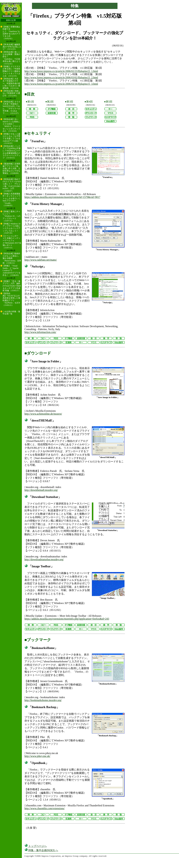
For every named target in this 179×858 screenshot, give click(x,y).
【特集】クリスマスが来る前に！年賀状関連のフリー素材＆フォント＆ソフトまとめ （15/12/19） (11, 71)
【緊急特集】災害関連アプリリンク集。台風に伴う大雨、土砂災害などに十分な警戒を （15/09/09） (11, 168)
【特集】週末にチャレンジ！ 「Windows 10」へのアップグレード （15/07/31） (11, 216)
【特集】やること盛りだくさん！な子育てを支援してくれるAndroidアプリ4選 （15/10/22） (11, 139)
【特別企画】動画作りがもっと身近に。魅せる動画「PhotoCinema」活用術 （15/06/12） (12, 258)
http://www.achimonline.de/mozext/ (43, 413)
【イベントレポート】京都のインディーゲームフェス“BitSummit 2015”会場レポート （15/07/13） (12, 242)
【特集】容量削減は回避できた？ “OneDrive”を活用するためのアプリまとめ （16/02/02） (11, 33)
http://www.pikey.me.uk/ (37, 756)
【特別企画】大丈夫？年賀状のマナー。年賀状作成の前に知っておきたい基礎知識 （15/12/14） (11, 83)
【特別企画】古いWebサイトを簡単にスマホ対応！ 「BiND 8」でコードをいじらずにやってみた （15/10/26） (12, 125)
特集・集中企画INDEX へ (41, 850)
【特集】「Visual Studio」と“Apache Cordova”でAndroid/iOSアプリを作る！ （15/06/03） (12, 270)
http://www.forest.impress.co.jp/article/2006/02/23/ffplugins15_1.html (61, 71)
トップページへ (35, 846)
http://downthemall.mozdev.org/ (41, 490)
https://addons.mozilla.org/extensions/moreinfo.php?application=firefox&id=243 (66, 618)
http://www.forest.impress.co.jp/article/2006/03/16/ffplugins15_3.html (61, 83)
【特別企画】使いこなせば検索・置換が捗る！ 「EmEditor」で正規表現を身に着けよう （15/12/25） (11, 58)
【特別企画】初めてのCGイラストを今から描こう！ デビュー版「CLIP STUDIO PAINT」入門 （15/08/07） (12, 185)
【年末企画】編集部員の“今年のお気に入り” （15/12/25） (12, 46)
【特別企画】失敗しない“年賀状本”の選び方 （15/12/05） (11, 93)
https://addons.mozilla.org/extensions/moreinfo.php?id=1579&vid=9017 (62, 197)
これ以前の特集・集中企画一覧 (11, 312)
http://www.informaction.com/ (40, 332)
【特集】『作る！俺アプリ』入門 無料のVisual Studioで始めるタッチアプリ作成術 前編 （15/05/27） (12, 286)
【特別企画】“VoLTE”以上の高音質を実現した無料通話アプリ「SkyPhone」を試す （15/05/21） (11, 299)
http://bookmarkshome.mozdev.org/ (43, 700)
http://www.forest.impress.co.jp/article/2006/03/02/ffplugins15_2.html (61, 77)
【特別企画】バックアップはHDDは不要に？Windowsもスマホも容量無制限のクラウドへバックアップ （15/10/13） (12, 152)
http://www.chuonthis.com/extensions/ (44, 808)
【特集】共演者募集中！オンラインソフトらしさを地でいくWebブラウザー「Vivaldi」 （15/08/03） (11, 200)
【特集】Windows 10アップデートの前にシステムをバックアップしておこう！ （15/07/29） (11, 228)
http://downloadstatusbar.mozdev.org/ (44, 559)
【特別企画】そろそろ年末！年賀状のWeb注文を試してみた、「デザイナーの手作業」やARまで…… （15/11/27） (11, 108)
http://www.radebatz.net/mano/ (40, 259)
